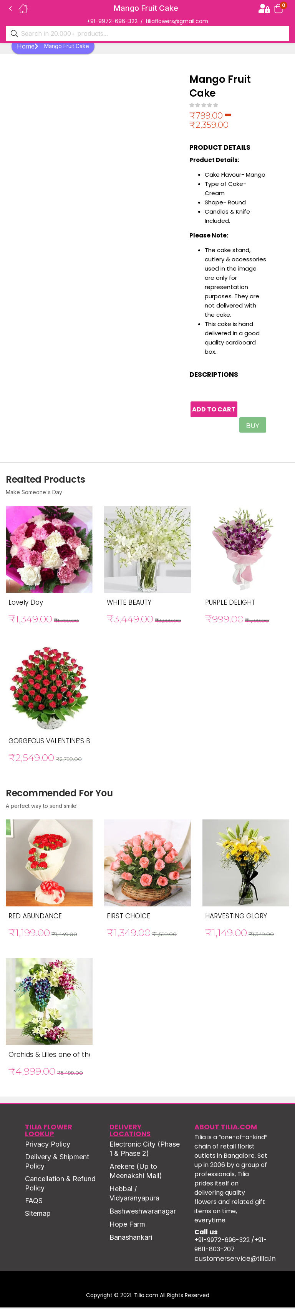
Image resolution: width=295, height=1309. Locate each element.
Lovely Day (25, 604)
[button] (278, 8)
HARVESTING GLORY (236, 917)
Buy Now (253, 429)
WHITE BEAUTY (129, 604)
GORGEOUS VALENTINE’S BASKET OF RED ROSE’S (83, 742)
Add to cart (220, 410)
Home (27, 46)
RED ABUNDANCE (35, 917)
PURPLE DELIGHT (230, 604)
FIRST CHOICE (128, 917)
